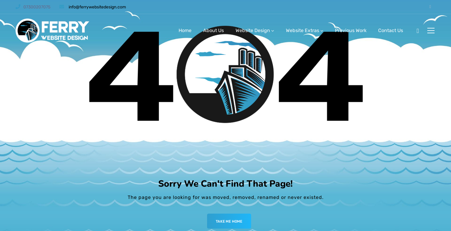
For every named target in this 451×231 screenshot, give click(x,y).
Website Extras (302, 30)
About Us (213, 30)
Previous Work (350, 30)
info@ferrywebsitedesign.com (97, 7)
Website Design (253, 30)
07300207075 (36, 7)
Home (185, 30)
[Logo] (53, 31)
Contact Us (390, 30)
